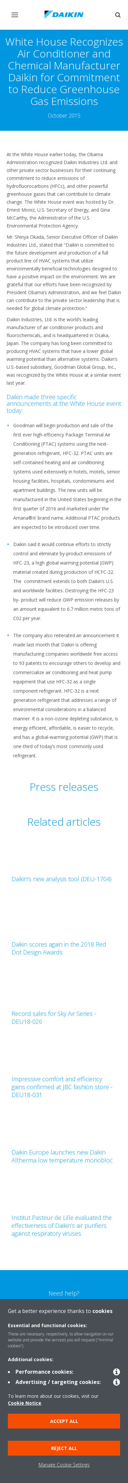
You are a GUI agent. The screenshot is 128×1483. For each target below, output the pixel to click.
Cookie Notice (24, 1403)
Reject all (64, 1448)
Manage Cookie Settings (64, 1465)
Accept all (64, 1421)
